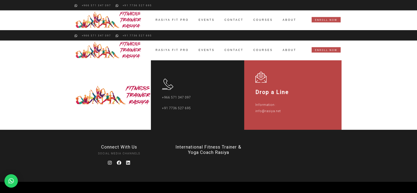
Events (207, 14)
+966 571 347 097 (176, 97)
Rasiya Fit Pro (172, 14)
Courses (263, 14)
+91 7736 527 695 (176, 108)
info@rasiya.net (268, 111)
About (289, 14)
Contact (234, 14)
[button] (11, 181)
